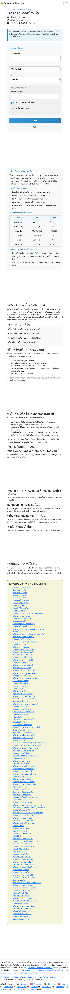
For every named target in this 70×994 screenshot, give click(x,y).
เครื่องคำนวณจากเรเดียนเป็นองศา (25, 673)
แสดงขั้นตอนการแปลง (21, 108)
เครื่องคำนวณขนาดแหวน (22, 898)
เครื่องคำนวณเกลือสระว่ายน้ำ (24, 719)
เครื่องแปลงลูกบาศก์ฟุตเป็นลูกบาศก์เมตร (28, 813)
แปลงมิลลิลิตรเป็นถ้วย (21, 758)
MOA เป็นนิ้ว (17, 717)
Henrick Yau (20, 17)
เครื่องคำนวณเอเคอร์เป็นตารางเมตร (26, 748)
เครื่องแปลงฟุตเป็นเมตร (21, 647)
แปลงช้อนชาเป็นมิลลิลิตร (22, 914)
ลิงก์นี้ (22, 23)
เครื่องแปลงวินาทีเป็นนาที (22, 771)
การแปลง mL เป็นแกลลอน (22, 725)
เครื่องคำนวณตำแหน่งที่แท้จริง (24, 888)
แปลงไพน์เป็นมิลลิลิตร (21, 893)
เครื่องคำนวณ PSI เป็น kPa (23, 820)
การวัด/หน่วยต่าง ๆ (24, 9)
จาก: (11, 64)
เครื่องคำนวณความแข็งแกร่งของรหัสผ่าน (28, 613)
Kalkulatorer (53, 984)
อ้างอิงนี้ (11, 23)
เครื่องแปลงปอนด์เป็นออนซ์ (23, 655)
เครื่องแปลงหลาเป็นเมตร (22, 908)
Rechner (34, 986)
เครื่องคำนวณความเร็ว (21, 616)
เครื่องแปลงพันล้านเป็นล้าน (23, 818)
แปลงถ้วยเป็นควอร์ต (20, 787)
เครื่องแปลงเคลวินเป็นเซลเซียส (24, 756)
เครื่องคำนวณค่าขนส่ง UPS (23, 875)
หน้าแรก (10, 9)
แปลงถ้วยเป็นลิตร (19, 722)
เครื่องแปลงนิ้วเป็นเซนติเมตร (23, 864)
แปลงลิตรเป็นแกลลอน (21, 911)
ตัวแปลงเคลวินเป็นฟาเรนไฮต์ (23, 750)
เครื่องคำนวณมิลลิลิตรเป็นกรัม (24, 885)
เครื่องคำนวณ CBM (20, 851)
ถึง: (10, 75)
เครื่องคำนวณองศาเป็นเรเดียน (24, 665)
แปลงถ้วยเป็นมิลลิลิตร (21, 870)
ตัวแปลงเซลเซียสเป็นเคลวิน (23, 792)
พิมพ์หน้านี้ (12, 20)
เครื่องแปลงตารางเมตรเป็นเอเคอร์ (25, 704)
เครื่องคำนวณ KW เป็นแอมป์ (23, 815)
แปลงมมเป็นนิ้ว (18, 826)
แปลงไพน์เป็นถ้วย (19, 662)
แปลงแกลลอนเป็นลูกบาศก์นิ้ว (24, 769)
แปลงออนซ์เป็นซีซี (19, 621)
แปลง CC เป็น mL (19, 836)
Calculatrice (21, 986)
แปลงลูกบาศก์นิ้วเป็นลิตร (22, 639)
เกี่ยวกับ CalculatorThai (9, 977)
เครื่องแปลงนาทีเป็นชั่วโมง (23, 657)
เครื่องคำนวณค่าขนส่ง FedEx (24, 802)
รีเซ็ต (35, 127)
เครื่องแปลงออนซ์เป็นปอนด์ (23, 862)
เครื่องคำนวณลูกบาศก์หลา (23, 859)
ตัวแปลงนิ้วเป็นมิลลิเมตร (22, 730)
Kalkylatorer (38, 984)
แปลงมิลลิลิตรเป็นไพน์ (21, 714)
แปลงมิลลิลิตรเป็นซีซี (20, 903)
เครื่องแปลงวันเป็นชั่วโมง (22, 857)
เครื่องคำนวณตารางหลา (22, 761)
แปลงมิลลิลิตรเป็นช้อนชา (22, 849)
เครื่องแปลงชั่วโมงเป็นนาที (23, 693)
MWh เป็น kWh (18, 631)
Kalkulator (60, 986)
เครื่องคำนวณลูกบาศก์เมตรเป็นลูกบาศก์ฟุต (29, 807)
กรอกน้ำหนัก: (14, 54)
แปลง (35, 120)
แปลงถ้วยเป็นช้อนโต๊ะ (21, 600)
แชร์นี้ (31, 23)
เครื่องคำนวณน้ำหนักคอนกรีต (24, 877)
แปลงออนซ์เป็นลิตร (20, 706)
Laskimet (65, 984)
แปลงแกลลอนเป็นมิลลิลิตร (22, 753)
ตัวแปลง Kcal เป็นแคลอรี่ (22, 732)
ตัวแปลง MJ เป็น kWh (20, 701)
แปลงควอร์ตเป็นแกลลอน (22, 618)
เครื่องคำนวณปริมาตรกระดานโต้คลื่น (27, 727)
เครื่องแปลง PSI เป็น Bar (22, 789)
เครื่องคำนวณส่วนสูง (20, 598)
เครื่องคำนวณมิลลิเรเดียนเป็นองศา (25, 735)
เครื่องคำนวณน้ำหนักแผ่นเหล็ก (24, 784)
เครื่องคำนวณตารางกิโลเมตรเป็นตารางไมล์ (29, 634)
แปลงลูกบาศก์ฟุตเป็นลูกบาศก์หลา (25, 797)
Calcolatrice (46, 986)
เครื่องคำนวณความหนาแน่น (23, 636)
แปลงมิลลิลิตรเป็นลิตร (21, 608)
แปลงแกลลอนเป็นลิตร (21, 854)
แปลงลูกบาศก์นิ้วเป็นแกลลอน (24, 781)
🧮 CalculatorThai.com (13, 3)
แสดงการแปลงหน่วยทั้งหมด (23, 102)
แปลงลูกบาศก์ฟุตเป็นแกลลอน (24, 675)
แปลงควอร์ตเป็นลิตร (20, 683)
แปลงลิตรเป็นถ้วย (19, 800)
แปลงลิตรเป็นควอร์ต (20, 626)
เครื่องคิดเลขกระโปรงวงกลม (23, 823)
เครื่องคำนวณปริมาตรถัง (22, 686)
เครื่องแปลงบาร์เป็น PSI (21, 740)
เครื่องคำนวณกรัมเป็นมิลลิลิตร (24, 696)
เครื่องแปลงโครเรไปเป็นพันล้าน (24, 774)
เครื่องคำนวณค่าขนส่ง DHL (23, 838)
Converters (54, 977)
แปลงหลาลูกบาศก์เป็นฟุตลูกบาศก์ (25, 841)
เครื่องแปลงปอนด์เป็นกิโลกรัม (24, 766)
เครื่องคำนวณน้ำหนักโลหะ (23, 779)
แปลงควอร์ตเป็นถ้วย (20, 916)
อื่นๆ (15, 9)
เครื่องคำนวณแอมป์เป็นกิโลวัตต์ (25, 867)
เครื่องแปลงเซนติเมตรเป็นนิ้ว (23, 652)
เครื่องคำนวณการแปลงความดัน (25, 678)
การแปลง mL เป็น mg (21, 680)
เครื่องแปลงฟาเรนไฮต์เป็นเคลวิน (25, 901)
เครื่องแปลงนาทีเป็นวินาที (22, 844)
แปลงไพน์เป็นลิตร (19, 776)
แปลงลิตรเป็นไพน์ (19, 644)
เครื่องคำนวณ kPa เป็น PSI (23, 660)
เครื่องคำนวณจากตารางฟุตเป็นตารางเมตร (29, 629)
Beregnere (25, 984)
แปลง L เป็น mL (18, 605)
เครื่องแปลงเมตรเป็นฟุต (21, 763)
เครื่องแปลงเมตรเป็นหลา (22, 828)
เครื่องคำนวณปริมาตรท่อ (22, 794)
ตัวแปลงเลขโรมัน (19, 590)
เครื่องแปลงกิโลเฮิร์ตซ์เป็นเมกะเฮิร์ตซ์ (27, 882)
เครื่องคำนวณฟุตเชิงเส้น (22, 833)
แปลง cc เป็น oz (18, 688)
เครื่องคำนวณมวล (19, 595)
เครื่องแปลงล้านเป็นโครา (22, 872)
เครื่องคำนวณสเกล (20, 592)
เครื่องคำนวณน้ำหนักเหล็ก (23, 890)
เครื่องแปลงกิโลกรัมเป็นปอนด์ (24, 670)
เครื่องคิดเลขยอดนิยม (28, 977)
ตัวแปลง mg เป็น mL (20, 880)
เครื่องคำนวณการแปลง (21, 587)
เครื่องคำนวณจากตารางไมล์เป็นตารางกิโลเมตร (31, 743)
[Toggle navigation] (66, 3)
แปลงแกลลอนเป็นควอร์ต (22, 709)
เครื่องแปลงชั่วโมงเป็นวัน (22, 668)
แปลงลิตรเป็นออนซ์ (20, 831)
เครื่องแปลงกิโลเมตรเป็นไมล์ (23, 846)
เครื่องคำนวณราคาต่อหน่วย (23, 906)
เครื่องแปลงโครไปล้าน (21, 895)
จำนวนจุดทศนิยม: (18, 92)
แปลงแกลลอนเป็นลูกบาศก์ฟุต (24, 624)
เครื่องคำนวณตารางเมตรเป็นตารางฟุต (27, 805)
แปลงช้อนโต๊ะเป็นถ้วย (21, 603)
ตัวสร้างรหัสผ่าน (19, 611)
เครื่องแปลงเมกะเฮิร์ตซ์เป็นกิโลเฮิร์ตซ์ (27, 745)
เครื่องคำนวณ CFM (20, 691)
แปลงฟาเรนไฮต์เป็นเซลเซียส (23, 712)
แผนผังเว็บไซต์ (43, 977)
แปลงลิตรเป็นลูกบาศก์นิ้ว (22, 810)
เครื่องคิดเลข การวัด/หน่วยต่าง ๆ (40, 967)
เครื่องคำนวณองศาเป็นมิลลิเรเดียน (25, 642)
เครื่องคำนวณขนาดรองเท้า (23, 737)
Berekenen (8, 986)
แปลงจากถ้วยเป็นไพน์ (21, 919)
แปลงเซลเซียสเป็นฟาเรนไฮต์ (23, 649)
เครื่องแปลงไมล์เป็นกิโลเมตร (23, 699)
